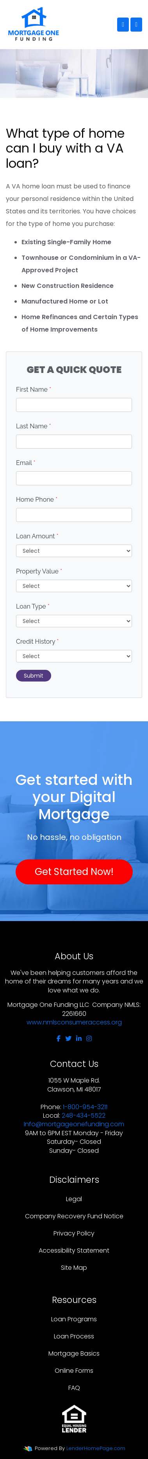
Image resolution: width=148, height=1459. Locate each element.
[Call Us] (123, 25)
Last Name (33, 426)
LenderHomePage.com (95, 1448)
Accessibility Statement (74, 1250)
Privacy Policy (74, 1233)
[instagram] (89, 1038)
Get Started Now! (74, 871)
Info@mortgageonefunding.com (74, 1124)
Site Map (74, 1267)
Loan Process (74, 1336)
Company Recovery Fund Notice (74, 1216)
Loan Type (33, 606)
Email (26, 463)
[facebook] (59, 1038)
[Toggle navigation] (136, 25)
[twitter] (68, 1038)
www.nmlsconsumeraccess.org (74, 1022)
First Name (33, 389)
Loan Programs (74, 1319)
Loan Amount (37, 536)
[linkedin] (79, 1038)
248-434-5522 (83, 1115)
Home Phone (36, 499)
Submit (33, 676)
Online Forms (74, 1370)
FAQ (74, 1387)
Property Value (39, 571)
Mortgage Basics (74, 1353)
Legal (74, 1199)
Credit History (37, 641)
